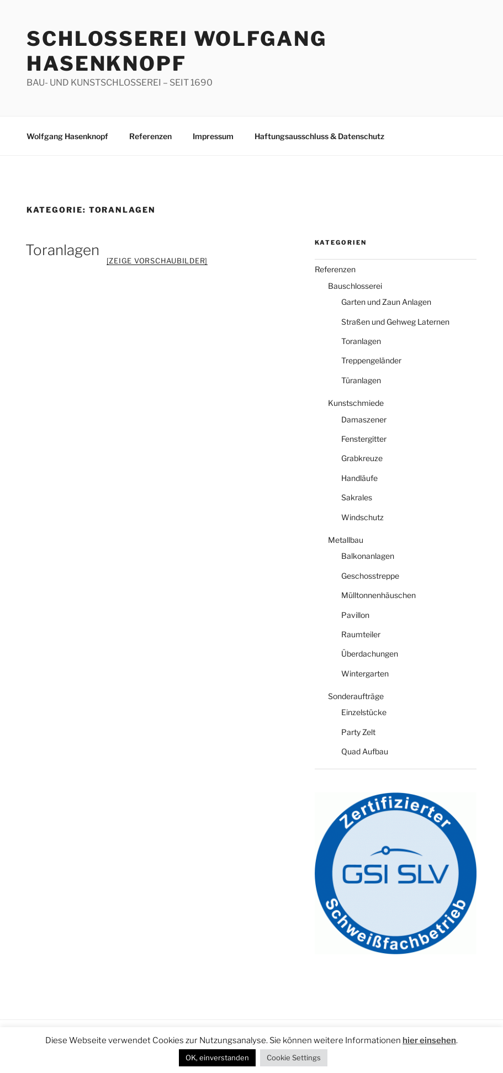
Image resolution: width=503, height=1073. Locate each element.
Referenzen (150, 135)
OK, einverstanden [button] (452, 1038)
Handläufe (359, 478)
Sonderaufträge (355, 696)
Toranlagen (61, 250)
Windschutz (361, 517)
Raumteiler (360, 634)
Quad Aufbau (363, 751)
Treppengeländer (370, 360)
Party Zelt (357, 732)
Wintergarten (363, 673)
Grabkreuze (361, 458)
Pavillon (354, 615)
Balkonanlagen (367, 556)
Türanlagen (360, 380)
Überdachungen (368, 653)
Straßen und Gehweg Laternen (394, 322)
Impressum (213, 135)
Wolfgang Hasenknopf (67, 135)
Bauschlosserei (354, 286)
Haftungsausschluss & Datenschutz (320, 135)
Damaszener (363, 419)
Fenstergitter (363, 439)
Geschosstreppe (369, 576)
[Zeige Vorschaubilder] (157, 261)
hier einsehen (382, 1037)
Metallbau (345, 540)
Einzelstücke (363, 712)
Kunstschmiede (354, 403)
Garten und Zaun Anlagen (385, 302)
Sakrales (356, 497)
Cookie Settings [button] (252, 1058)
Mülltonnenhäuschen (376, 595)
